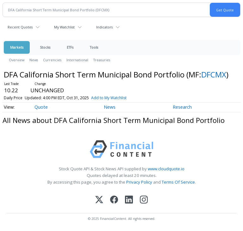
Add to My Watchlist (109, 97)
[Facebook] (114, 200)
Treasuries (101, 60)
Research (182, 107)
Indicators (104, 27)
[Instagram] (143, 200)
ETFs (70, 47)
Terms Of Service (178, 182)
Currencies (52, 60)
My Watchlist (64, 27)
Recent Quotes (20, 27)
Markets (16, 47)
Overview (16, 60)
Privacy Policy (139, 182)
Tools (94, 47)
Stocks (45, 47)
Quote (41, 107)
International (77, 60)
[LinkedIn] (128, 200)
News (33, 60)
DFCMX (213, 74)
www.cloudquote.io (166, 169)
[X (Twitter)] (99, 200)
